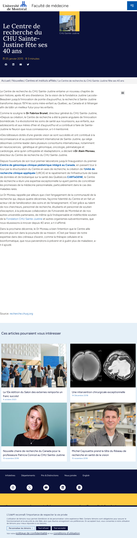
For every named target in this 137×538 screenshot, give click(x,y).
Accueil (5, 80)
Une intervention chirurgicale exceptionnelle (98, 392)
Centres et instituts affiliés (41, 80)
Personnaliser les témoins (21, 528)
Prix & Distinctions (49, 475)
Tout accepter (60, 528)
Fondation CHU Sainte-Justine (24, 218)
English (86, 475)
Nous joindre (70, 475)
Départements (28, 475)
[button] (6, 64)
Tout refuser (43, 528)
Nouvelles (18, 80)
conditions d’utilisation (67, 533)
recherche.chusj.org (21, 313)
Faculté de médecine (50, 5)
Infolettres (10, 475)
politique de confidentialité (31, 533)
